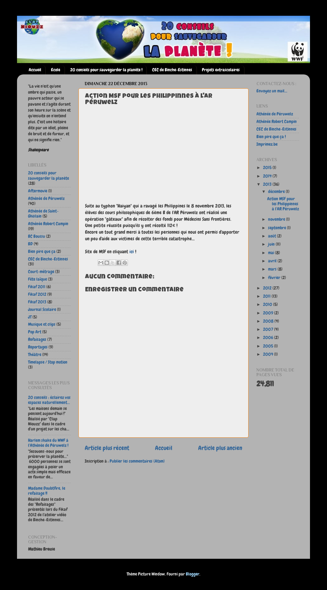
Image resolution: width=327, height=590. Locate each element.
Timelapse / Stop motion (47, 362)
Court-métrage (41, 271)
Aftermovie (37, 191)
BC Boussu (36, 236)
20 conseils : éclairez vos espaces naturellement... (49, 400)
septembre (277, 228)
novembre (277, 219)
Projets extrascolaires (221, 70)
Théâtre (34, 354)
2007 (268, 329)
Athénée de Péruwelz (46, 198)
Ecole (55, 70)
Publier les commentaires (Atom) (137, 461)
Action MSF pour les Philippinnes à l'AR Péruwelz (283, 204)
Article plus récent (107, 448)
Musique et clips (41, 324)
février (274, 277)
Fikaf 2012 (37, 294)
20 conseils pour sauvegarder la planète (48, 175)
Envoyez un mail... (271, 91)
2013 (267, 184)
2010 (268, 304)
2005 (268, 346)
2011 (267, 296)
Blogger (192, 574)
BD (30, 244)
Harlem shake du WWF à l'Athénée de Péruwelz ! (48, 443)
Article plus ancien (220, 448)
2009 (268, 313)
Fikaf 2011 (36, 286)
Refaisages (37, 339)
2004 (268, 354)
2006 (268, 337)
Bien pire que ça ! (271, 136)
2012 (267, 288)
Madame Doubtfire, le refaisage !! (46, 491)
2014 (267, 176)
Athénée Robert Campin (48, 223)
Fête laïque (37, 279)
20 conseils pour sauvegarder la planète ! (106, 70)
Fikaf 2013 (37, 302)
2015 (267, 167)
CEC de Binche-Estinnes (172, 70)
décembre (277, 191)
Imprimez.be (267, 144)
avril (273, 261)
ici (131, 251)
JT (30, 317)
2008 (268, 321)
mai (271, 252)
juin (272, 244)
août (272, 236)
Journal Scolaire (42, 309)
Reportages (38, 347)
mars (273, 269)
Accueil (35, 70)
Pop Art (34, 332)
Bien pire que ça (41, 251)
